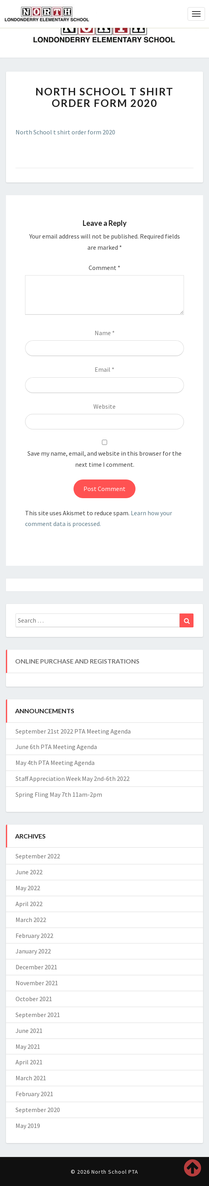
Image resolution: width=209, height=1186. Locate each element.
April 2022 (29, 904)
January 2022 (33, 951)
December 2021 (36, 967)
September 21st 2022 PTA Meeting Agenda (73, 731)
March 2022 (30, 920)
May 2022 (27, 888)
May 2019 (27, 1126)
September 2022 (37, 856)
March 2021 (30, 1078)
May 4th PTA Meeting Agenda (55, 763)
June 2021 (29, 1031)
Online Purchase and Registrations (77, 661)
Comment (104, 268)
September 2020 (37, 1110)
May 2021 (27, 1046)
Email (104, 369)
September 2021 (37, 1015)
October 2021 (33, 999)
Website (104, 406)
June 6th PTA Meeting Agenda (56, 747)
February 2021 (34, 1094)
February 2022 (34, 935)
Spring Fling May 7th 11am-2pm (58, 794)
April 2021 (29, 1062)
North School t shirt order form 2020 (65, 132)
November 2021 (36, 983)
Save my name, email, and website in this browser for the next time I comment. (104, 458)
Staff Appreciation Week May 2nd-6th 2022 (72, 778)
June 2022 (29, 872)
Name (105, 333)
